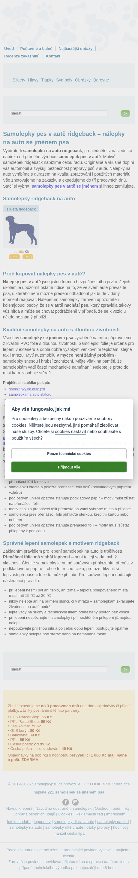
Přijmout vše (69, 472)
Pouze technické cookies (69, 459)
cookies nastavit (70, 437)
